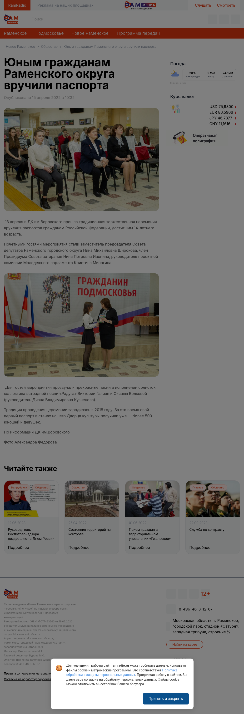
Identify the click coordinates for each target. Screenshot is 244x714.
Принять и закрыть (166, 698)
